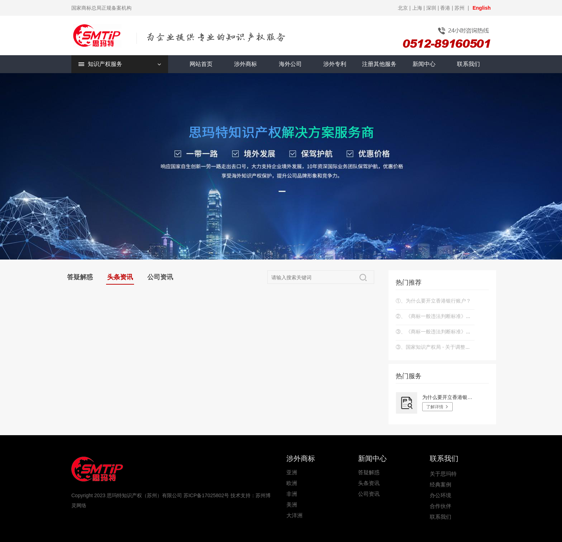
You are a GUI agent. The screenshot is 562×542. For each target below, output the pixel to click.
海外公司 (290, 64)
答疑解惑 (80, 277)
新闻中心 (424, 64)
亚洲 (291, 472)
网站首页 (201, 64)
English (481, 8)
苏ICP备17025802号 (206, 495)
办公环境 (440, 495)
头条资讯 (120, 277)
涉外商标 (245, 64)
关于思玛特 (443, 474)
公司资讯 (160, 277)
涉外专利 (334, 64)
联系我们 (468, 64)
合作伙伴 (440, 506)
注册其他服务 (379, 64)
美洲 (291, 504)
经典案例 (440, 484)
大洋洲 (294, 515)
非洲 (291, 494)
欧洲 (291, 483)
